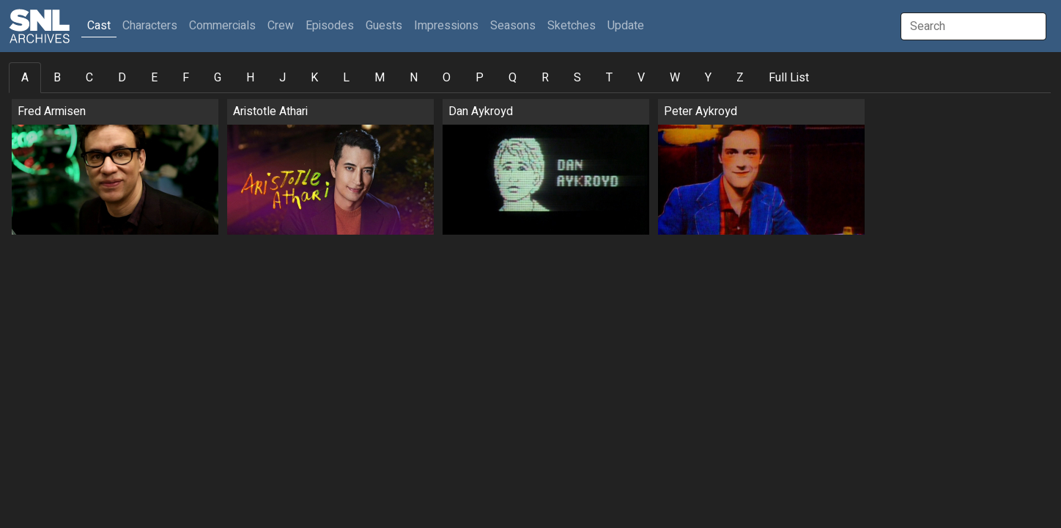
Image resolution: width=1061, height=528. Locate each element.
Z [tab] (740, 78)
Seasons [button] (513, 25)
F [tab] (185, 78)
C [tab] (89, 78)
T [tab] (609, 78)
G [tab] (217, 78)
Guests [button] (384, 25)
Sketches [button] (571, 25)
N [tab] (414, 78)
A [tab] (25, 78)
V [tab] (641, 78)
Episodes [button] (330, 25)
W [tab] (675, 78)
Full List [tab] (789, 78)
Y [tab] (708, 78)
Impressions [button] (446, 25)
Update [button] (625, 25)
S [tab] (577, 78)
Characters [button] (149, 25)
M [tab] (379, 78)
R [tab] (545, 78)
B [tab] (57, 78)
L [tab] (346, 78)
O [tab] (447, 78)
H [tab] (250, 78)
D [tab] (122, 78)
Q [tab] (513, 78)
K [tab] (314, 78)
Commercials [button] (222, 25)
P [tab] (480, 78)
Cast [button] (102, 25)
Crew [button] (280, 25)
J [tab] (282, 78)
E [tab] (154, 78)
